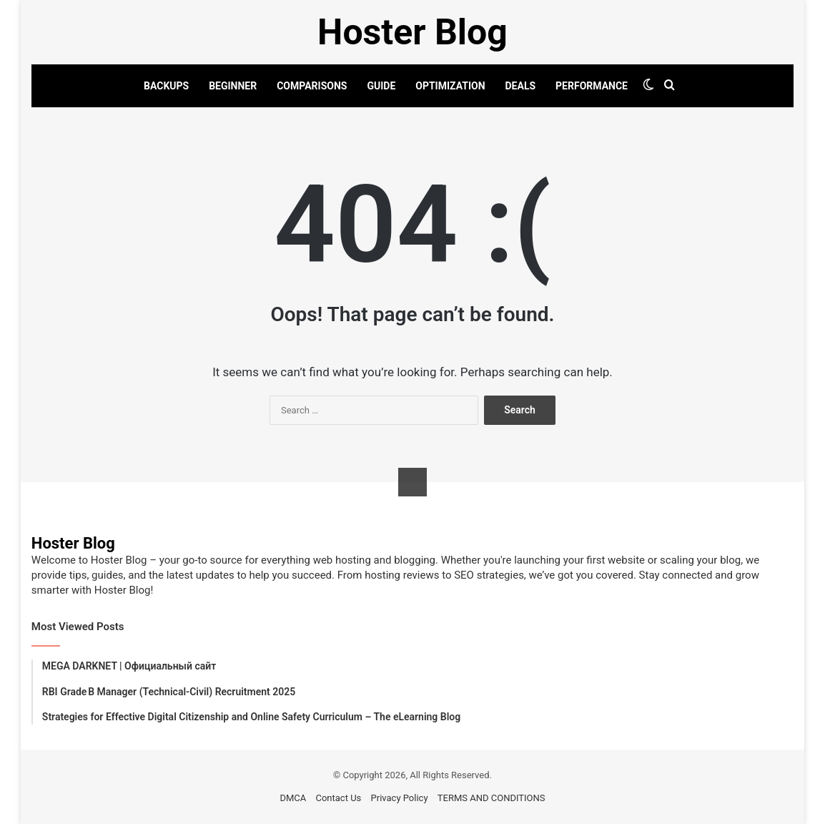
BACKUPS (166, 86)
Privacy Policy (399, 798)
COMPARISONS (312, 86)
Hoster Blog (73, 543)
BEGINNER (233, 86)
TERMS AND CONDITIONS (491, 798)
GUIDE (381, 86)
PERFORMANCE (591, 86)
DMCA (293, 798)
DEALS (520, 86)
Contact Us (338, 798)
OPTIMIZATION (450, 86)
